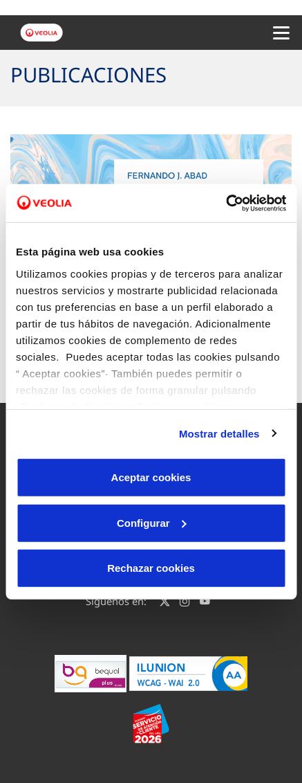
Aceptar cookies (151, 477)
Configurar (152, 522)
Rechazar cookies (151, 568)
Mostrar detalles (219, 433)
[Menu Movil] (281, 32)
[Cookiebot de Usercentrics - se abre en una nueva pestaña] (225, 203)
